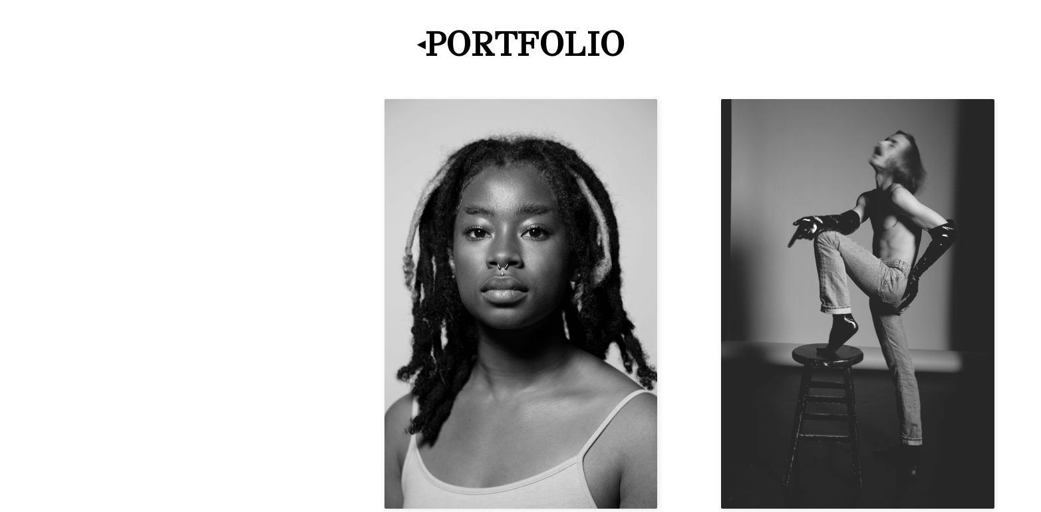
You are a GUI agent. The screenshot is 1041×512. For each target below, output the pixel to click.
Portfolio (525, 44)
